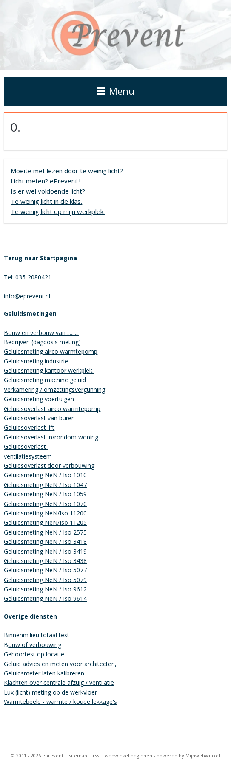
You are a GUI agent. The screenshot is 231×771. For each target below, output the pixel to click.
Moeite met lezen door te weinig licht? (67, 170)
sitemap (78, 755)
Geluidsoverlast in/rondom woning (51, 437)
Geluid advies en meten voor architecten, (60, 664)
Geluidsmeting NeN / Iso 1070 (45, 504)
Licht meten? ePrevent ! (45, 181)
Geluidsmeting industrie (36, 361)
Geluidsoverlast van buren (39, 418)
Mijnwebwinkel (202, 755)
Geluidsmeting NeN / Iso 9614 (45, 598)
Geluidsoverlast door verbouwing (49, 465)
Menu (115, 91)
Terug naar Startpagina (40, 258)
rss (96, 755)
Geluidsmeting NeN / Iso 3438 (45, 561)
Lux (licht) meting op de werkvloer (50, 692)
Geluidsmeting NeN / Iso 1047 (45, 485)
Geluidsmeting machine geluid (45, 380)
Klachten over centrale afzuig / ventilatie (59, 682)
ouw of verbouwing (34, 645)
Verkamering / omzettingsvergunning (54, 390)
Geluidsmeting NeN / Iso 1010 (45, 475)
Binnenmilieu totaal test (36, 635)
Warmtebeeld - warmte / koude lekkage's (60, 702)
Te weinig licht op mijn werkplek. (58, 211)
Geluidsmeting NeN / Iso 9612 (45, 589)
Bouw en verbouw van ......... (41, 333)
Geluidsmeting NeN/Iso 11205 (45, 522)
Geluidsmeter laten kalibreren (44, 673)
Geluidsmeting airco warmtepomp (50, 351)
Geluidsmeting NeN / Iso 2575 (45, 532)
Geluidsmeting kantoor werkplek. (49, 370)
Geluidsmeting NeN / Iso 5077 (45, 570)
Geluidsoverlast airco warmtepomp (52, 409)
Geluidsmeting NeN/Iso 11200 (45, 513)
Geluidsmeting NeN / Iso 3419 (45, 551)
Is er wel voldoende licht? (48, 191)
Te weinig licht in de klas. (46, 201)
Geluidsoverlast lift (29, 427)
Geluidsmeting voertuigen (39, 399)
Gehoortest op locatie (34, 654)
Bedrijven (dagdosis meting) (42, 342)
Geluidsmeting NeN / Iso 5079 (45, 580)
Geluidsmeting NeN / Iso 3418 (45, 541)
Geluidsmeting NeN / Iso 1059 (45, 494)
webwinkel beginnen (128, 755)
